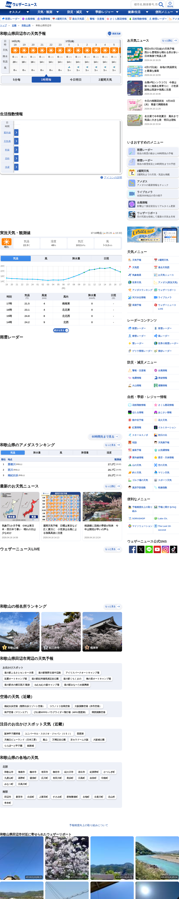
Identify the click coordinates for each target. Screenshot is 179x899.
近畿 (14, 25)
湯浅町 (33, 778)
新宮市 (19, 797)
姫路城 (30, 745)
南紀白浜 (13, 475)
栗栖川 (12, 464)
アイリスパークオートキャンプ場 (82, 672)
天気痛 (7, 141)
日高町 (81, 778)
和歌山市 (8, 772)
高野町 (21, 778)
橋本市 (33, 772)
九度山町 (8, 778)
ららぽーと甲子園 (13, 745)
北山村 (111, 797)
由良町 (93, 778)
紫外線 (7, 132)
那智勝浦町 (72, 797)
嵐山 (45, 739)
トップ (3, 25)
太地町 (86, 797)
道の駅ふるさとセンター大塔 (18, 672)
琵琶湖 (80, 733)
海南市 (21, 772)
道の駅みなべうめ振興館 (76, 684)
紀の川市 (68, 772)
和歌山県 (26, 25)
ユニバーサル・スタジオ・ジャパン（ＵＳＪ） (48, 733)
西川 (10, 469)
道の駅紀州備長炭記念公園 (45, 678)
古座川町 (98, 797)
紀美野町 (94, 772)
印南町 (104, 778)
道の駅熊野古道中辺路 (49, 672)
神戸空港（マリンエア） (16, 712)
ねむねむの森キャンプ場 (47, 684)
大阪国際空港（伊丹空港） (88, 706)
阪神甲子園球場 (12, 733)
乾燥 (7, 150)
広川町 (44, 778)
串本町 (7, 803)
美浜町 (70, 778)
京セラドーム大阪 (79, 739)
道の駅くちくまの (72, 678)
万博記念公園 (59, 739)
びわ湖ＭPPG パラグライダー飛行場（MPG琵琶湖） (60, 712)
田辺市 (7, 797)
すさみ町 (57, 797)
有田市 (44, 772)
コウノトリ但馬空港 (60, 706)
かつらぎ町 (109, 772)
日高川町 (22, 784)
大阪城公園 (98, 739)
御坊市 (56, 772)
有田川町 (57, 778)
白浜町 (30, 797)
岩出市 (81, 772)
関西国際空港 (98, 712)
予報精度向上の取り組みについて (88, 825)
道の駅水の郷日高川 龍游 (17, 684)
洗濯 (7, 167)
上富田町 (43, 797)
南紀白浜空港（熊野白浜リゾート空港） (24, 706)
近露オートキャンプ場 (15, 678)
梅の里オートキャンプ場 (98, 678)
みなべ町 (8, 784)
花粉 (7, 158)
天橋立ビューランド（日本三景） (21, 739)
